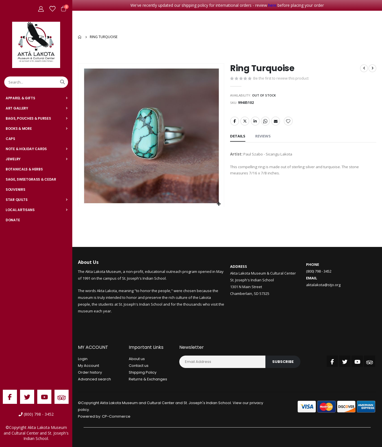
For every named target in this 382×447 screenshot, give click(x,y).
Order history (90, 372)
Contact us (139, 365)
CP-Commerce (116, 416)
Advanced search (94, 379)
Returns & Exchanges (148, 379)
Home (80, 37)
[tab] (237, 138)
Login (83, 358)
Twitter (245, 123)
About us (137, 358)
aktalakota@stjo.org (323, 284)
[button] (219, 204)
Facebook (234, 123)
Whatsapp (266, 123)
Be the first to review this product (281, 79)
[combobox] (36, 82)
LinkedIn (255, 123)
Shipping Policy (142, 372)
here (272, 5)
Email (276, 123)
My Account (88, 365)
